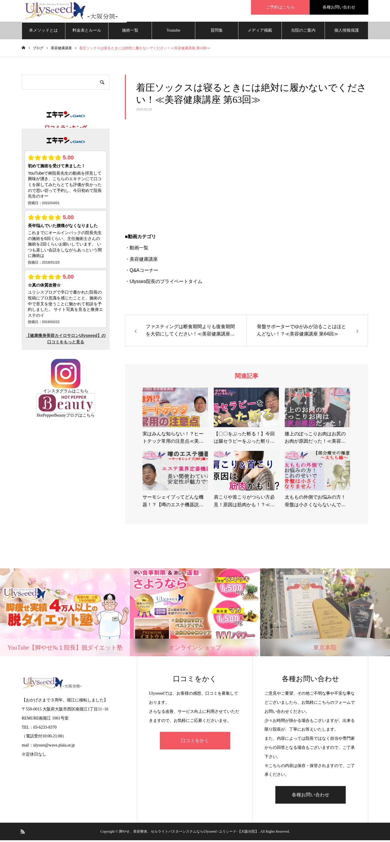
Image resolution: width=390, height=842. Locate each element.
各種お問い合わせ (339, 7)
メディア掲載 (259, 32)
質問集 (217, 32)
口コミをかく (195, 742)
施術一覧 (130, 32)
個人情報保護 (346, 32)
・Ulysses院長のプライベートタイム (163, 283)
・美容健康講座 (141, 260)
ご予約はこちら (280, 7)
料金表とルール (86, 32)
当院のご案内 (303, 32)
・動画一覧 (136, 249)
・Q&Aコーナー (141, 272)
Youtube (173, 32)
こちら (82, 393)
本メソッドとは (43, 32)
